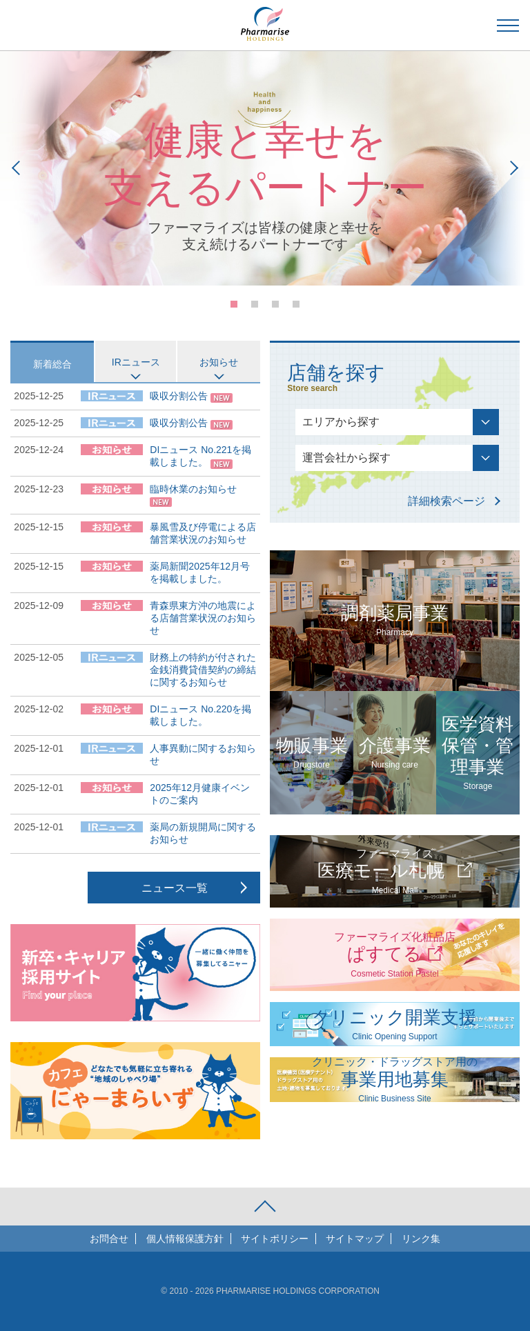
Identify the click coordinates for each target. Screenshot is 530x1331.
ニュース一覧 (174, 888)
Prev (19, 168)
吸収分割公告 (179, 395)
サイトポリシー (274, 1238)
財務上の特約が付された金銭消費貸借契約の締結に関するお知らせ (203, 670)
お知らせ (218, 362)
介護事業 (395, 752)
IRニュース (136, 362)
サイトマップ (355, 1238)
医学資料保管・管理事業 (477, 753)
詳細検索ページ (446, 501)
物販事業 (312, 752)
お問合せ (109, 1238)
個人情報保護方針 (185, 1238)
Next (511, 168)
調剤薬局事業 (395, 620)
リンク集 (421, 1238)
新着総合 (52, 364)
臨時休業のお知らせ (193, 488)
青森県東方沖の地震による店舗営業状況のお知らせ (203, 618)
